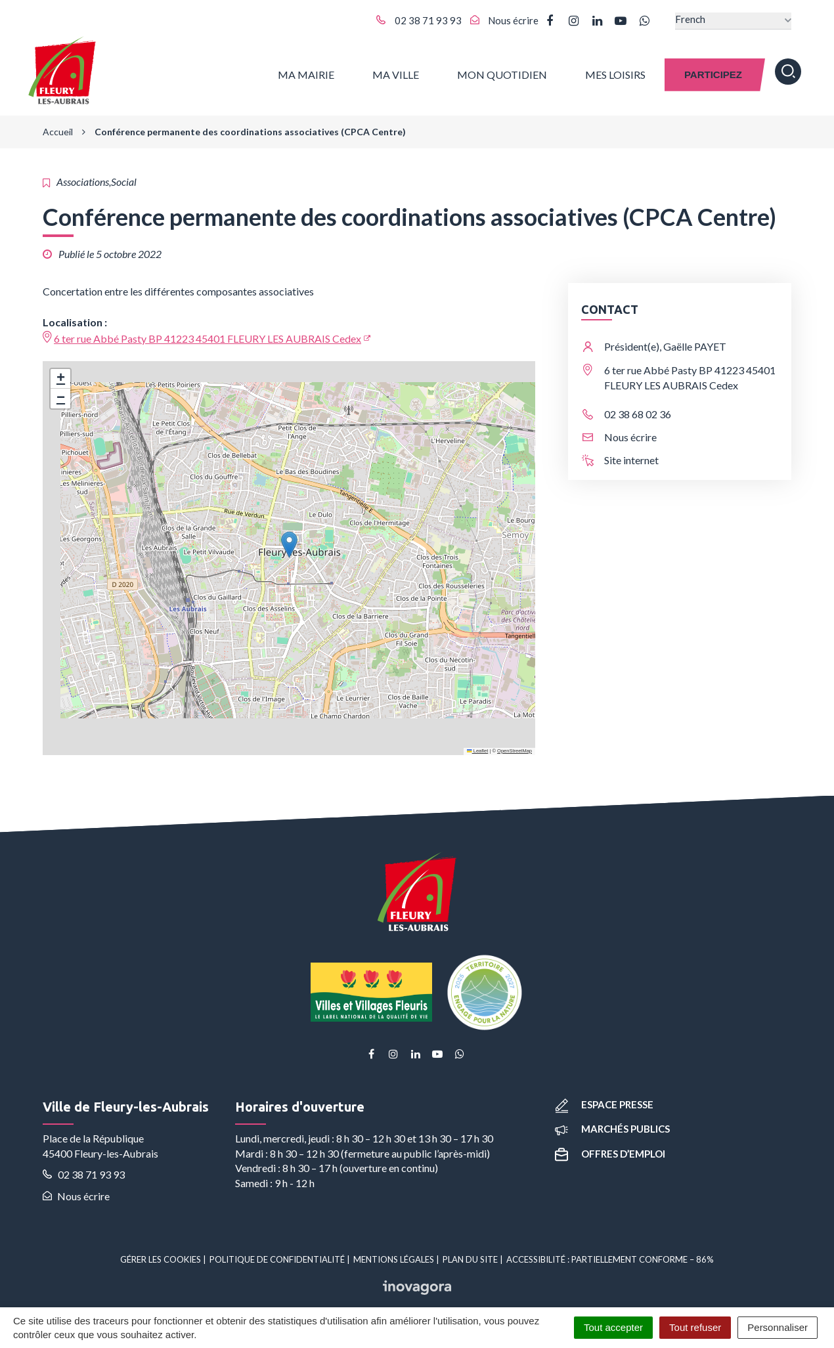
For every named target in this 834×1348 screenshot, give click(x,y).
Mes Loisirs (615, 65)
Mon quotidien (502, 65)
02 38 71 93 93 (84, 1161)
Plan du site (470, 1245)
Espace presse (604, 1091)
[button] (289, 530)
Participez (713, 65)
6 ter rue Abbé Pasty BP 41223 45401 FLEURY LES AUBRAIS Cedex (207, 324)
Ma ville (395, 65)
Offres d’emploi (610, 1140)
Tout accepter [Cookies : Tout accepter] (613, 1327)
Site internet (631, 446)
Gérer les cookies (160, 1245)
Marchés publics (612, 1115)
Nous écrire (630, 423)
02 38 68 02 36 (637, 400)
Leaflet (477, 737)
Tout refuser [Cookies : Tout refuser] (695, 1327)
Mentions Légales (393, 1245)
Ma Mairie (306, 65)
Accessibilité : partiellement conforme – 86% (610, 1245)
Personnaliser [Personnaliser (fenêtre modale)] (777, 1327)
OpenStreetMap (514, 737)
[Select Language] (733, 20)
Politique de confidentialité (277, 1245)
